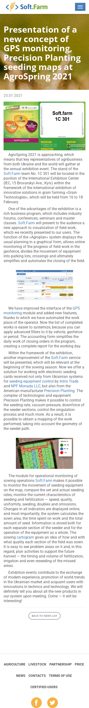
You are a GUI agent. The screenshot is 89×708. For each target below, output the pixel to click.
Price (79, 664)
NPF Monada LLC (25, 386)
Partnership (60, 664)
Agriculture (14, 664)
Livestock (37, 664)
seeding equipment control (31, 381)
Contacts (37, 676)
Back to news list (44, 615)
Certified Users (44, 687)
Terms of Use (60, 676)
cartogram (25, 537)
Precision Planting (59, 391)
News (20, 676)
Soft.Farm (29, 6)
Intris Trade (69, 381)
